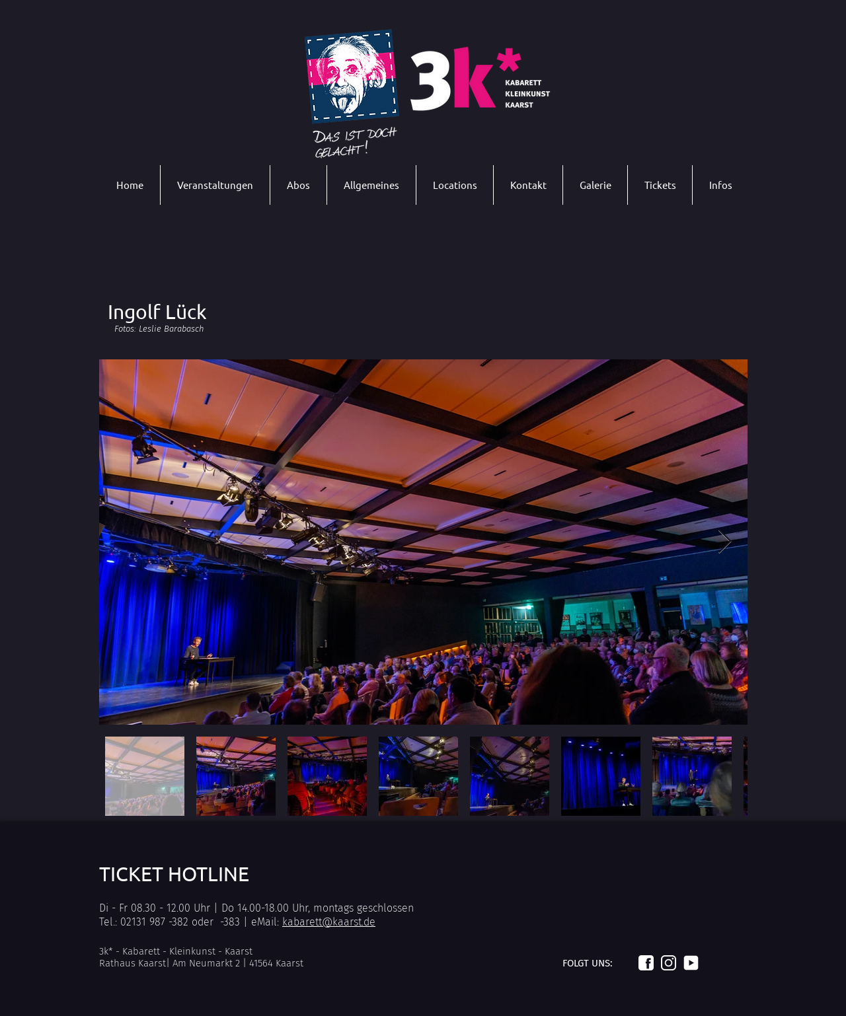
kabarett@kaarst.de (328, 922)
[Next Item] (724, 542)
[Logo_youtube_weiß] (691, 962)
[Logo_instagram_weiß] (668, 962)
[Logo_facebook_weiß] (646, 962)
